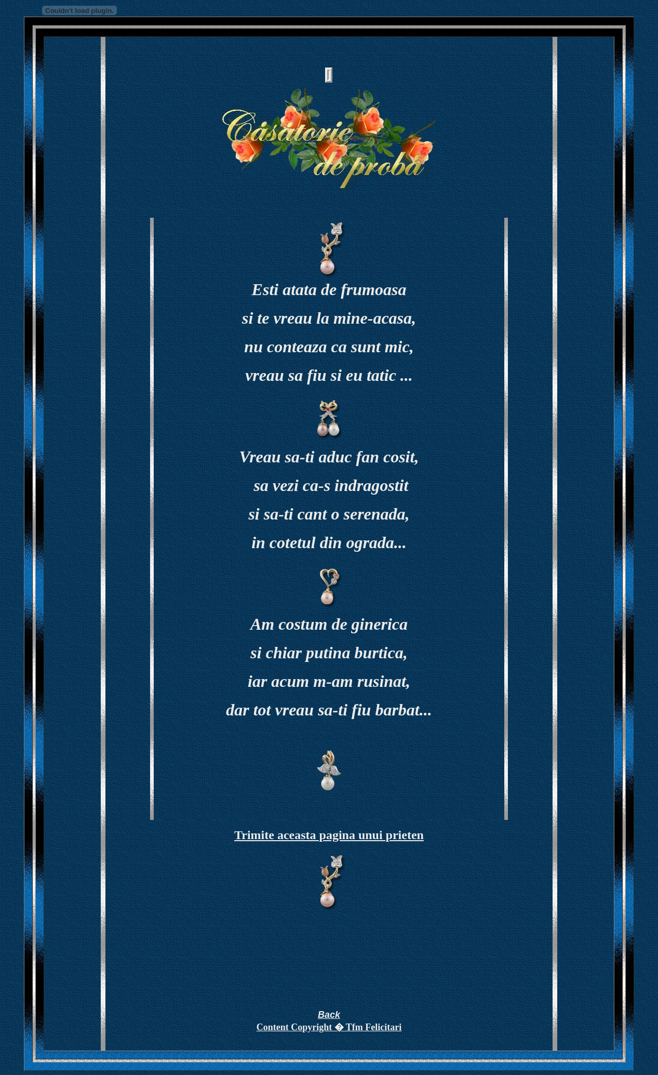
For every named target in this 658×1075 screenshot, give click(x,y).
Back (329, 1015)
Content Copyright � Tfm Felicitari (329, 1027)
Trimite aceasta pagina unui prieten (329, 835)
